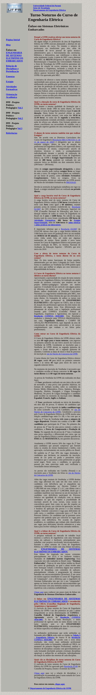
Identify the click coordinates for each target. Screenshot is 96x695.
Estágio (9, 81)
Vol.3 (19, 128)
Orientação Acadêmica (11, 95)
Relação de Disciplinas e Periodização (12, 69)
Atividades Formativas (11, 88)
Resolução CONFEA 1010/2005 (49, 316)
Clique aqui (39, 592)
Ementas (10, 76)
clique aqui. (60, 684)
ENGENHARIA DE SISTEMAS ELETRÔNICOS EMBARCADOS (14, 56)
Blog (8, 44)
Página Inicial (13, 39)
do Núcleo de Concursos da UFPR (62, 354)
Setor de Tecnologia (41, 8)
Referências (11, 133)
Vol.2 (20, 118)
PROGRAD (71, 182)
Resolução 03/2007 (69, 229)
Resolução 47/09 (71, 666)
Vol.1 (20, 107)
